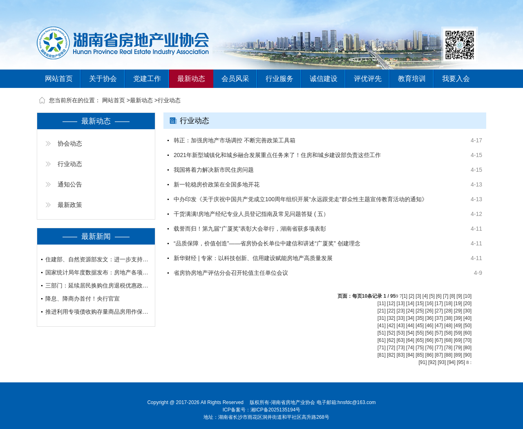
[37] (439, 318)
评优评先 (368, 79)
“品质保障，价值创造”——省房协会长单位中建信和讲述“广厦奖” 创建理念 (267, 243)
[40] (467, 318)
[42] (391, 325)
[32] (391, 318)
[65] (420, 340)
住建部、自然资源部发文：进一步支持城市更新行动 (98, 259)
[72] (391, 347)
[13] (400, 303)
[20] (467, 303)
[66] (429, 340)
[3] (418, 296)
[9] (459, 296)
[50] (467, 325)
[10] (467, 296)
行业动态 (169, 100)
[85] (420, 355)
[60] (467, 333)
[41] (382, 325)
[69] (458, 340)
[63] (400, 340)
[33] (400, 318)
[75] (420, 347)
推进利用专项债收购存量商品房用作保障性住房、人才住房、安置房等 (98, 311)
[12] (391, 303)
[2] (411, 296)
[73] (400, 347)
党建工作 (147, 79)
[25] (420, 311)
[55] (420, 333)
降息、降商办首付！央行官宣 (82, 298)
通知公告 (70, 184)
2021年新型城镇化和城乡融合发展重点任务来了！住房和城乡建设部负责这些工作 (277, 155)
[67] (439, 340)
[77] (439, 347)
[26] (429, 311)
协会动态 (70, 143)
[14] (410, 303)
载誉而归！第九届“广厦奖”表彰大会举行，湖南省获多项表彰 (250, 228)
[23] (400, 311)
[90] (467, 355)
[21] (382, 311)
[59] (458, 333)
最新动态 (191, 79)
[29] (458, 311)
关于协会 (103, 79)
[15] (420, 303)
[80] (467, 347)
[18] (448, 303)
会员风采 (235, 79)
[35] (420, 318)
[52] (391, 333)
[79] (458, 347)
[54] (410, 333)
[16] (429, 303)
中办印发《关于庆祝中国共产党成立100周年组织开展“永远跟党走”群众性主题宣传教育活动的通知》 (300, 199)
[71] (382, 347)
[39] (458, 318)
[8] (452, 296)
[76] (429, 347)
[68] (448, 340)
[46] (429, 325)
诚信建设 (323, 79)
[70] (467, 340)
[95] (461, 362)
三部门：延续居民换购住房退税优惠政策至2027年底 (98, 285)
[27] (439, 311)
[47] (439, 325)
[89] (458, 355)
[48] (448, 325)
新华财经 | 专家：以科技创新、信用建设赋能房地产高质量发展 (253, 258)
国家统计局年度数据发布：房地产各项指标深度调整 (98, 272)
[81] (382, 355)
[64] (410, 340)
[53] (400, 333)
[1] (404, 296)
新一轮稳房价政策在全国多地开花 (216, 184)
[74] (410, 347)
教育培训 (412, 79)
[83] (400, 355)
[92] (432, 362)
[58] (448, 333)
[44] (410, 325)
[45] (420, 325)
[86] (429, 355)
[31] (382, 318)
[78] (448, 347)
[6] (438, 296)
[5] (432, 296)
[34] (410, 318)
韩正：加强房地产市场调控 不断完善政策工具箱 (234, 140)
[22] (391, 311)
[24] (410, 311)
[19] (458, 303)
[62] (391, 340)
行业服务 (279, 79)
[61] (382, 340)
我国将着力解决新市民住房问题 (214, 169)
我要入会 (456, 79)
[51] (382, 333)
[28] (448, 311)
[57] (439, 333)
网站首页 (59, 79)
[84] (410, 355)
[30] (467, 311)
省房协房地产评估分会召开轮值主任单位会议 (231, 273)
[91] (423, 362)
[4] (425, 296)
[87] (439, 355)
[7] (445, 296)
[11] (382, 303)
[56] (429, 333)
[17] (439, 303)
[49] (458, 325)
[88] (448, 355)
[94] (451, 362)
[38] (448, 318)
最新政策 (70, 204)
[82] (391, 355)
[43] (400, 325)
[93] (442, 362)
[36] (429, 318)
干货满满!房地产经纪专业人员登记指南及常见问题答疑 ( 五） (251, 214)
